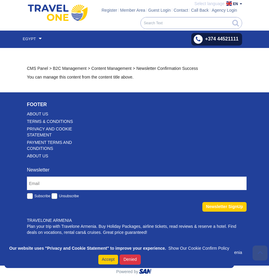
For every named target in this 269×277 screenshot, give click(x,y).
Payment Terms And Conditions (49, 145)
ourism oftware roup (146, 272)
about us (37, 114)
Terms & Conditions (50, 121)
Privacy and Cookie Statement (49, 132)
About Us (37, 155)
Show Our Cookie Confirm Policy (198, 248)
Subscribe (42, 196)
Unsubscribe (69, 196)
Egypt (32, 38)
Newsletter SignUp (224, 206)
